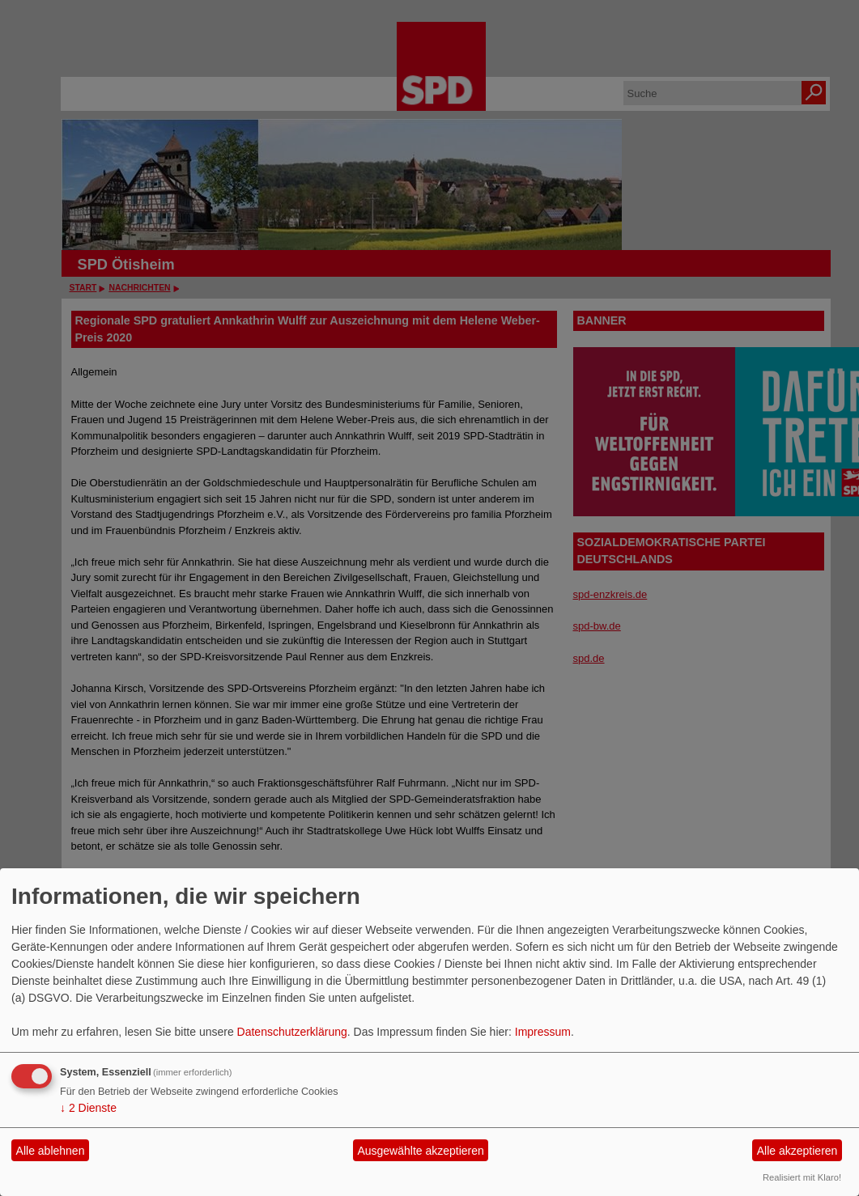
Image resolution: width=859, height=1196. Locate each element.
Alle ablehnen (50, 1150)
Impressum (543, 1031)
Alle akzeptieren (797, 1150)
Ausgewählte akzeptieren (420, 1150)
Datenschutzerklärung (292, 1031)
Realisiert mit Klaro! (802, 1177)
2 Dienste (88, 1107)
